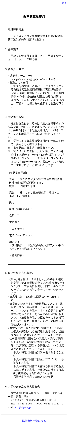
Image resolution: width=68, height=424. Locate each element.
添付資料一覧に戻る (34, 420)
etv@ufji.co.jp (23, 407)
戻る (64, 2)
